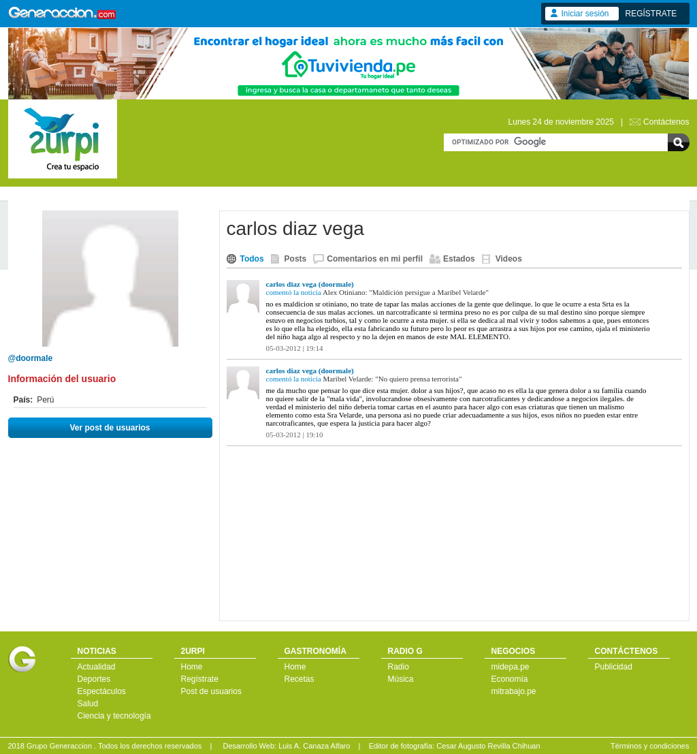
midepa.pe (510, 667)
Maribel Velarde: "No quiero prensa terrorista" (392, 379)
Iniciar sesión (585, 13)
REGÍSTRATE (651, 13)
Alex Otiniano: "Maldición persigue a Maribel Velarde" (406, 292)
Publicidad (613, 667)
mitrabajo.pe (513, 691)
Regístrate (199, 679)
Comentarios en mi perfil (375, 259)
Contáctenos (666, 122)
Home (192, 667)
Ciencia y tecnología (114, 716)
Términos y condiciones (650, 746)
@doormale (30, 358)
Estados (459, 259)
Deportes (94, 679)
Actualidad (97, 667)
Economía (509, 679)
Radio (398, 667)
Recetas (299, 679)
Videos (509, 259)
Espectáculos (102, 691)
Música (401, 679)
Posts (296, 259)
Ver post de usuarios (109, 428)
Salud (88, 703)
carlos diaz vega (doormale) (310, 284)
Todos (252, 259)
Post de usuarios (211, 691)
